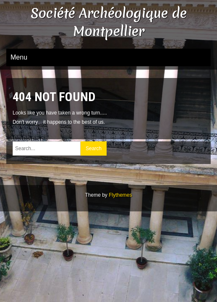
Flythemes (120, 195)
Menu (18, 57)
